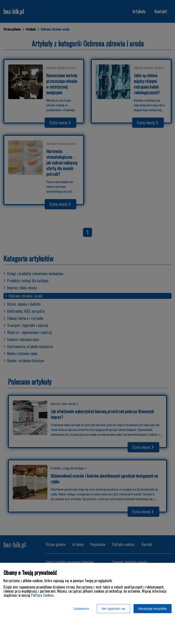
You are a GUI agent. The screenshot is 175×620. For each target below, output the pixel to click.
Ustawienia (81, 608)
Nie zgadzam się (113, 608)
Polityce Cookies (42, 595)
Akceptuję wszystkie (152, 608)
